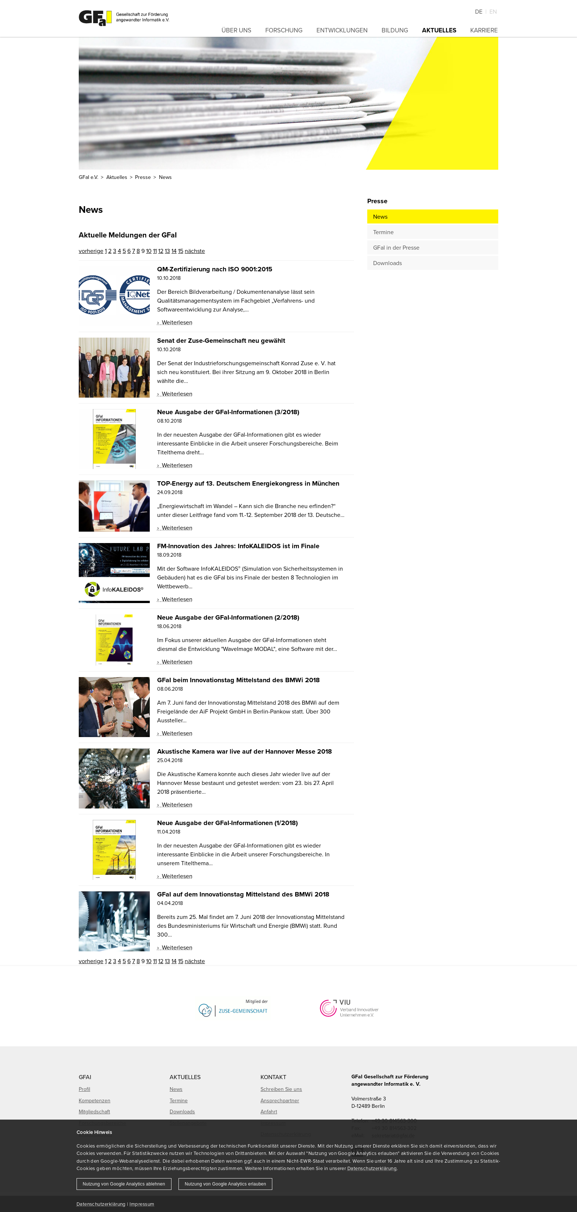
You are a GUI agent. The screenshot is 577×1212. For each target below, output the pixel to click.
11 (155, 251)
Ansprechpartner (280, 1100)
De (478, 11)
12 (160, 251)
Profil (84, 1089)
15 (180, 251)
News (380, 216)
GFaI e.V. (88, 177)
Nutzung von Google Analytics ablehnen (124, 1184)
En (493, 11)
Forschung (283, 30)
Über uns (236, 30)
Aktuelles (439, 30)
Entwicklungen (342, 30)
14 (174, 251)
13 (167, 251)
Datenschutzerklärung (372, 1168)
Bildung (395, 30)
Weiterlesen (176, 322)
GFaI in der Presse (396, 247)
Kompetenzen (94, 1100)
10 (149, 251)
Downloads (387, 263)
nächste (195, 251)
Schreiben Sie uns (281, 1089)
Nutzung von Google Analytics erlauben (225, 1184)
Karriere (484, 30)
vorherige (91, 251)
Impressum (142, 1204)
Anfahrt (269, 1111)
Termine (383, 232)
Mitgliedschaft (94, 1111)
